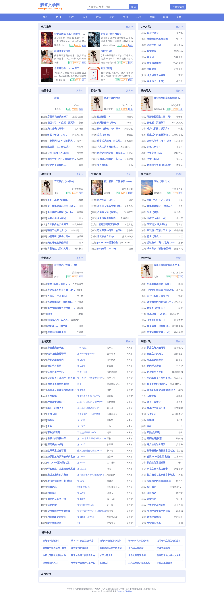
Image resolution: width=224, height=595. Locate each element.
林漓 (180, 236)
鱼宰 (103, 80)
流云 (131, 248)
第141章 (81, 456)
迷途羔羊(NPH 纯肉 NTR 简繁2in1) (60, 302)
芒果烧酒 (178, 230)
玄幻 (125, 17)
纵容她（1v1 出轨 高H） (60, 146)
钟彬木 (130, 122)
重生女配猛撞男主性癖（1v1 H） (61, 308)
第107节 (81, 426)
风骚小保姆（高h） (57, 218)
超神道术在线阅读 (79, 548)
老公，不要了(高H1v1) (59, 200)
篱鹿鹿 (80, 308)
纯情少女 (128, 128)
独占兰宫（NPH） (106, 200)
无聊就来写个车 (126, 218)
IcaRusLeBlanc (108, 45)
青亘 (81, 165)
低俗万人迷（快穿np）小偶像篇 (110, 212)
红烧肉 (130, 153)
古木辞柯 (111, 462)
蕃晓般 (110, 396)
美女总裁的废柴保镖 (57, 242)
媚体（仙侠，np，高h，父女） (110, 128)
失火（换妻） (154, 212)
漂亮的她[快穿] (55, 444)
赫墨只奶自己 (77, 320)
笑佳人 (179, 39)
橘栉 (109, 390)
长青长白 (79, 248)
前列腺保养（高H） (107, 122)
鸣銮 (180, 128)
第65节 (80, 481)
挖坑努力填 (127, 236)
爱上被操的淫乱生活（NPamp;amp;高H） (62, 206)
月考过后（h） (154, 45)
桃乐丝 (80, 236)
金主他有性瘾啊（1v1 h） (60, 212)
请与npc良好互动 (51, 540)
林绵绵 (110, 511)
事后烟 (80, 212)
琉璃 (81, 326)
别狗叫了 (178, 57)
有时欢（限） (108, 51)
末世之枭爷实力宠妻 (57, 474)
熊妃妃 (80, 290)
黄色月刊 (128, 224)
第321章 (81, 390)
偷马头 (57, 109)
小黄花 (80, 200)
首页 (45, 17)
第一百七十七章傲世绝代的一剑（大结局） (97, 378)
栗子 (180, 242)
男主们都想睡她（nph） (159, 284)
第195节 (81, 444)
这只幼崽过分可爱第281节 (89, 450)
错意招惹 (52, 505)
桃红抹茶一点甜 (176, 314)
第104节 (81, 493)
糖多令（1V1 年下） (157, 308)
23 (78, 523)
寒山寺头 (178, 153)
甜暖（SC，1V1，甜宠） (160, 200)
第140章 (81, 420)
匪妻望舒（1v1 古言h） (158, 314)
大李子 (80, 140)
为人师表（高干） (56, 128)
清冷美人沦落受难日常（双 (110, 206)
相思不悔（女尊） (156, 81)
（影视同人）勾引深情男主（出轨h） (61, 140)
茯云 (81, 122)
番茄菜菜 (111, 402)
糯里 (109, 432)
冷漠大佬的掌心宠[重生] (59, 480)
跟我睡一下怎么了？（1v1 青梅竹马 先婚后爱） (160, 230)
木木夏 (80, 153)
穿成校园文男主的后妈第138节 (92, 511)
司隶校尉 (178, 140)
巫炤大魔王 (77, 116)
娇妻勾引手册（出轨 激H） (161, 165)
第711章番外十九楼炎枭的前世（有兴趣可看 (98, 474)
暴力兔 (110, 408)
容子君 (179, 116)
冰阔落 (179, 224)
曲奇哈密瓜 (177, 135)
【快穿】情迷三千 (156, 320)
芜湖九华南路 (163, 548)
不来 (56, 62)
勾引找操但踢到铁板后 (108, 218)
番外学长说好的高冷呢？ (89, 408)
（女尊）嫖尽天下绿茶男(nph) (161, 290)
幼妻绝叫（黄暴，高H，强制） (61, 236)
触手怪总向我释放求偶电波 (61, 456)
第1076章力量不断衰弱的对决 (91, 438)
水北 (180, 284)
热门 (58, 17)
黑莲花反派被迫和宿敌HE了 (61, 390)
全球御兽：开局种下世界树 (61, 378)
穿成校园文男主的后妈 (58, 511)
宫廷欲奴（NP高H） (64, 181)
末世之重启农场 (164, 563)
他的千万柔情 (54, 365)
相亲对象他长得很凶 (157, 38)
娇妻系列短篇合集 (56, 332)
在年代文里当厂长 (56, 402)
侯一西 (179, 218)
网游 (165, 17)
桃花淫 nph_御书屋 (57, 326)
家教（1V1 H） (155, 146)
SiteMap (120, 591)
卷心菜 (130, 230)
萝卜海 (110, 450)
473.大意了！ (83, 347)
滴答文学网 (50, 6)
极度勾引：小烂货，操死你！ (62, 122)
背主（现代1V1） (156, 236)
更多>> (129, 27)
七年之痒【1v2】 (156, 152)
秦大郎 (179, 33)
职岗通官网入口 (50, 563)
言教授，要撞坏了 (156, 122)
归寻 (56, 276)
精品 (71, 17)
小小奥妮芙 (177, 122)
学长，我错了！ (55, 408)
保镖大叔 (151, 51)
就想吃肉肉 (159, 109)
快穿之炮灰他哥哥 (56, 353)
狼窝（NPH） (104, 134)
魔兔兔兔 (128, 206)
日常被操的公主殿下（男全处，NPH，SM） (59, 224)
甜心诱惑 (52, 486)
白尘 (180, 200)
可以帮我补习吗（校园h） (110, 230)
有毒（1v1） (153, 158)
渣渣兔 (179, 165)
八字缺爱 (79, 302)
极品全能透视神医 (56, 438)
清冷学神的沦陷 (112, 97)
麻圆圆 (130, 135)
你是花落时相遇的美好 (58, 384)
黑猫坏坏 (178, 51)
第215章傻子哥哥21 (86, 353)
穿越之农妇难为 (55, 359)
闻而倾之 (52, 492)
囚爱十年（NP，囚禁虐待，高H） (61, 158)
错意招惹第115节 (85, 505)
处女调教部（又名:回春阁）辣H (70, 34)
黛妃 (131, 200)
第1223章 (81, 468)
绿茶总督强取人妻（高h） (160, 116)
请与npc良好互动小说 (138, 540)
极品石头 (111, 378)
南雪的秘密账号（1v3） (159, 332)
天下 (81, 242)
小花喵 (80, 314)
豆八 (131, 165)
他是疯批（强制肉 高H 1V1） (159, 326)
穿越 (152, 17)
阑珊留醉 (111, 474)
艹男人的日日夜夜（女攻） (108, 146)
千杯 (109, 438)
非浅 (49, 314)
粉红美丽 (178, 332)
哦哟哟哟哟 (112, 372)
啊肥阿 (130, 116)
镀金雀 (150, 57)
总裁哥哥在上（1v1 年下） (68, 68)
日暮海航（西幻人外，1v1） (60, 248)
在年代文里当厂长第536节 (89, 402)
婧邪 (180, 523)
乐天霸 (179, 290)
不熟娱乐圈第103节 (86, 432)
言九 (81, 218)
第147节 (81, 360)
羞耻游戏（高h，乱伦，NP (161, 242)
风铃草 (80, 159)
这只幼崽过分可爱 (56, 450)
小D (56, 193)
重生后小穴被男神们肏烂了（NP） (159, 134)
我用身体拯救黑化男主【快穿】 (170, 265)
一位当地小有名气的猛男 (77, 230)
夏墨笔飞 (111, 353)
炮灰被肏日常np (105, 236)
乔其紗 (110, 366)
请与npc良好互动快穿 (110, 540)
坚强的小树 (112, 517)
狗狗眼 (50, 420)
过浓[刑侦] (106, 68)
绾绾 (81, 206)
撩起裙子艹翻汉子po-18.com (126, 146)
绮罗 (180, 308)
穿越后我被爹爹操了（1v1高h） (59, 116)
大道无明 (52, 414)
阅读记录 (179, 7)
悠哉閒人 (111, 523)
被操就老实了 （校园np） (160, 206)
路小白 (110, 347)
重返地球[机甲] (154, 63)
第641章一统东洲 (85, 517)
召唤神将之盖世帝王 (57, 517)
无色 (180, 206)
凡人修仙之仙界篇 (156, 75)
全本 (178, 17)
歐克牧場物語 (54, 523)
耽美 (98, 17)
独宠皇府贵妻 (154, 523)
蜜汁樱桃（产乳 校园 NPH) (118, 181)
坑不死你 (79, 128)
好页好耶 (158, 193)
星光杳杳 (178, 320)
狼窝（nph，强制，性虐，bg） (59, 284)
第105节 (81, 366)
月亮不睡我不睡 (108, 62)
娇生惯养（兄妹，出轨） (67, 265)
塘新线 (110, 456)
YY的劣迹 (178, 63)
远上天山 (111, 499)
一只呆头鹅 (77, 224)
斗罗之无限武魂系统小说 (54, 555)
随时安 (110, 493)
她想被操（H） (105, 116)
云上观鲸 (128, 159)
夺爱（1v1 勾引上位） (58, 152)
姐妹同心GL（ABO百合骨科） (58, 320)
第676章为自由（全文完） (89, 396)
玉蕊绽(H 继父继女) (157, 224)
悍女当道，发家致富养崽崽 (61, 468)
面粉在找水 (59, 45)
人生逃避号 (77, 284)
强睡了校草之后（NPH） (58, 230)
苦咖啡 (107, 193)
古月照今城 (112, 414)
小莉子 (179, 81)
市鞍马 (80, 146)
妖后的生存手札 (55, 372)
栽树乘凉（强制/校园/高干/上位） (160, 248)
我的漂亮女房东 (62, 51)
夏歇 (49, 426)
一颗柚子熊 (59, 80)
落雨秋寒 (111, 360)
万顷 (109, 468)
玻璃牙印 (128, 212)
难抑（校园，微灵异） (158, 128)
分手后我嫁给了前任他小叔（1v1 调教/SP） (110, 140)
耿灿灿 (110, 444)
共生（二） (82, 372)
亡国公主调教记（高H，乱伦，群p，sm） (110, 158)
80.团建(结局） (84, 487)
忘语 (180, 75)
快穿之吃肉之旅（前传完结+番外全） (111, 152)
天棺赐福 (52, 396)
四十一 (80, 384)
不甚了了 (178, 69)
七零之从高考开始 (56, 499)
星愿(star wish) (114, 384)
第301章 (81, 499)
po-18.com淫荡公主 (107, 242)
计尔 (109, 426)
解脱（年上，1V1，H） (59, 134)
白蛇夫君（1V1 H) (106, 248)
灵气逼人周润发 (135, 548)
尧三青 (110, 505)
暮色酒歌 (128, 140)
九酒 (156, 276)
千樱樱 (80, 332)
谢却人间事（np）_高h (159, 140)
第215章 (81, 462)
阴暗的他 (151, 69)
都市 (112, 17)
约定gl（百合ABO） (111, 34)
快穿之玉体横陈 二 (56, 165)
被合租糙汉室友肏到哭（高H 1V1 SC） (174, 97)
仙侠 (138, 17)
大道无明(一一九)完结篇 (88, 414)
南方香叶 (178, 212)
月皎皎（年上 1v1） (157, 218)
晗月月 (110, 481)
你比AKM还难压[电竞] (58, 462)
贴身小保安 (152, 32)
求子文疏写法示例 (137, 555)
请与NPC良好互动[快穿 (82, 540)
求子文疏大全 (106, 555)
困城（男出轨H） (163, 181)
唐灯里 (110, 420)
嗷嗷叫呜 (178, 248)
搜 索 (133, 7)
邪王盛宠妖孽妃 (55, 347)
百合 (85, 17)
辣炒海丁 (108, 109)
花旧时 (179, 146)
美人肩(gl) (102, 165)
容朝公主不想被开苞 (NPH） (61, 290)
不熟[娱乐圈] (53, 432)
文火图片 (104, 563)
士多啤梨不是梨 (114, 487)
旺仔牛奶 (178, 45)
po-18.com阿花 (126, 242)
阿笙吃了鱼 (77, 135)
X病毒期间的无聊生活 (108, 224)
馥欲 (56, 97)
